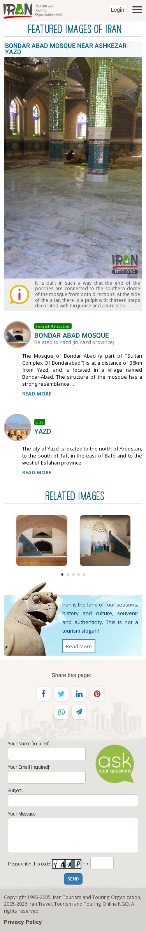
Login (117, 10)
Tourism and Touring (77, 904)
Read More (79, 646)
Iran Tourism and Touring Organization (96, 897)
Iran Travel (40, 904)
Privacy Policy (23, 922)
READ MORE (36, 393)
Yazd (65, 342)
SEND (73, 879)
